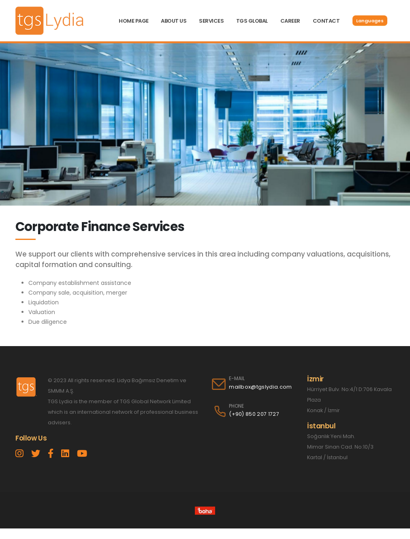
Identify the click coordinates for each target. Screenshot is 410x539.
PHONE (236, 406)
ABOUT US (173, 21)
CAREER (290, 21)
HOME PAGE (134, 21)
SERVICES (211, 21)
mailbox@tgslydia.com (260, 386)
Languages (370, 20)
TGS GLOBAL (252, 21)
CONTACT (326, 21)
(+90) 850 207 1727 (254, 414)
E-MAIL (237, 378)
